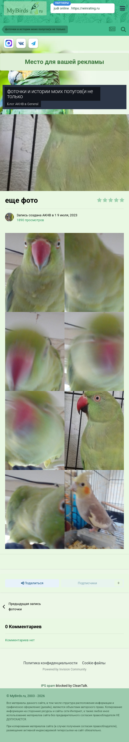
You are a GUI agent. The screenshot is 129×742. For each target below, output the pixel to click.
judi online (61, 8)
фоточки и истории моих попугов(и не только (50, 93)
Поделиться (32, 583)
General (33, 104)
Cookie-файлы (94, 663)
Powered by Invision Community (65, 669)
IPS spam (48, 686)
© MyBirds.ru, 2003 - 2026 (25, 696)
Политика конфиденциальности (51, 663)
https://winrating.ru (85, 8)
